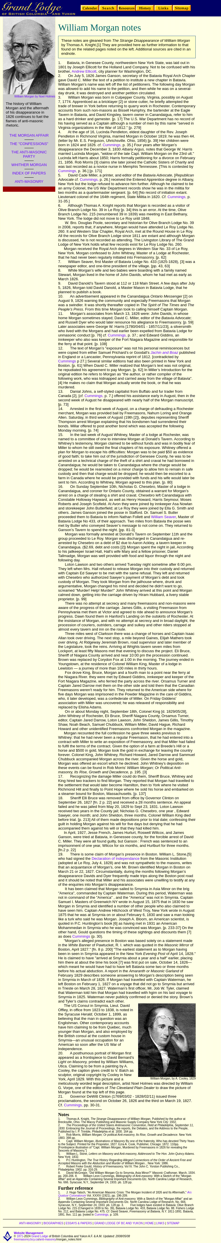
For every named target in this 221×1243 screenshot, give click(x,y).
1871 (20, 1236)
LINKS (160, 1223)
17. (60, 776)
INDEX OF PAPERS (29, 173)
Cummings (67, 361)
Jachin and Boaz (164, 352)
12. (60, 348)
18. (60, 798)
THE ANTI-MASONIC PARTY (29, 154)
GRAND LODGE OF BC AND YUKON (118, 1223)
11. (60, 313)
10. (60, 296)
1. (59, 63)
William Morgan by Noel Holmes (34, 96)
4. (59, 132)
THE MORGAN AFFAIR (29, 135)
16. (60, 486)
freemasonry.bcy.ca (26, 1239)
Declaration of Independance (115, 858)
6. (59, 205)
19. (60, 854)
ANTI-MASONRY (29, 181)
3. (59, 97)
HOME (149, 1223)
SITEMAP (173, 1223)
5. (59, 175)
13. (60, 391)
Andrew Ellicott (84, 71)
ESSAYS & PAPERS (79, 1223)
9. (59, 283)
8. (59, 270)
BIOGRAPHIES (53, 1223)
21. (60, 1096)
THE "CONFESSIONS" (29, 144)
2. (59, 76)
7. (59, 261)
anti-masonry (47, 1239)
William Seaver (163, 517)
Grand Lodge (39, 1236)
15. (60, 434)
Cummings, (112, 145)
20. (60, 1053)
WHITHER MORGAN (29, 165)
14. (60, 409)
